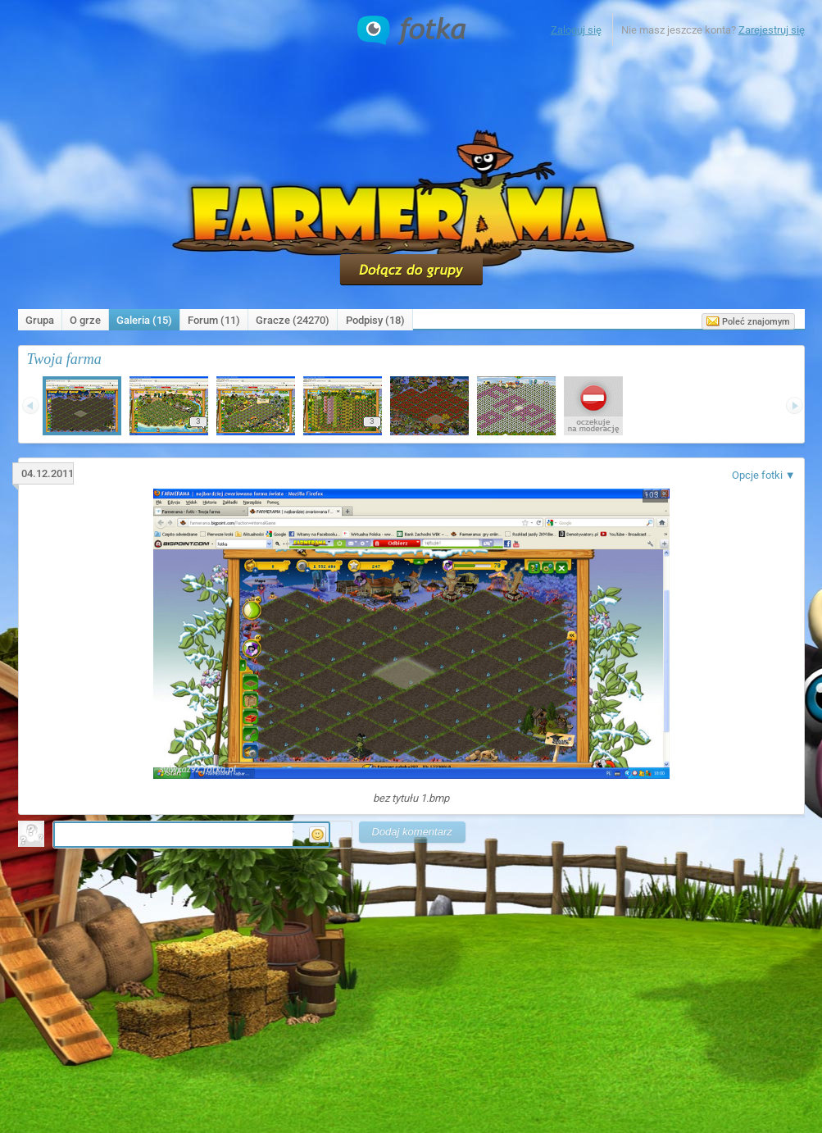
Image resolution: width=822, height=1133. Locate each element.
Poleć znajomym (748, 321)
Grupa (39, 320)
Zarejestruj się (771, 30)
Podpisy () (375, 320)
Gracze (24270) (292, 320)
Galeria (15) (144, 320)
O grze (85, 320)
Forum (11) (214, 320)
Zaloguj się (576, 30)
